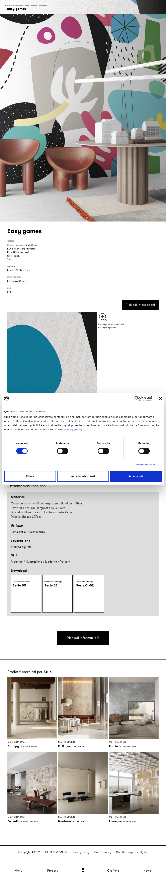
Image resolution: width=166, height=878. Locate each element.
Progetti (53, 871)
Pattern (65, 562)
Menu (18, 871)
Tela (9, 259)
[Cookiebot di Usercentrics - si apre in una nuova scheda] (135, 398)
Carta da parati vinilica (22, 245)
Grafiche (113, 871)
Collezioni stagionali (16, 5)
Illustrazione (34, 562)
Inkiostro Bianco (17, 281)
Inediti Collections (31, 5)
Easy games (43, 5)
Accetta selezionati (83, 476)
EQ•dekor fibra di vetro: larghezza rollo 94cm (41, 512)
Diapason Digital (137, 852)
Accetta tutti (136, 476)
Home (7, 5)
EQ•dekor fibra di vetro (21, 248)
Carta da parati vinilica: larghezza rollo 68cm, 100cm (47, 503)
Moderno (51, 562)
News (147, 871)
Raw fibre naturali (18, 252)
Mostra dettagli (145, 464)
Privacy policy (72, 429)
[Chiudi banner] (160, 398)
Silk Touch (13, 256)
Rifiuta (30, 476)
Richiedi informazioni (140, 305)
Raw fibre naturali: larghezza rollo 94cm (38, 508)
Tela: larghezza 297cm (26, 517)
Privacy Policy (80, 852)
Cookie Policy (102, 852)
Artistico (17, 562)
